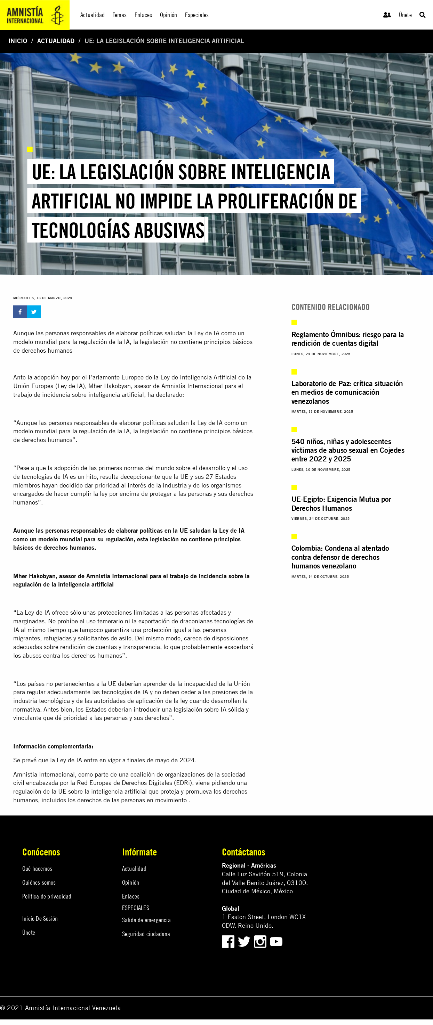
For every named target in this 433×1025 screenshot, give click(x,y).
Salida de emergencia (146, 920)
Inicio (17, 40)
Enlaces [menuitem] (143, 14)
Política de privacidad (46, 896)
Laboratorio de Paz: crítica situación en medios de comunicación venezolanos (347, 392)
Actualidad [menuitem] (92, 14)
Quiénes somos (39, 882)
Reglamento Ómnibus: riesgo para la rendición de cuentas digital (347, 338)
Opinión (130, 882)
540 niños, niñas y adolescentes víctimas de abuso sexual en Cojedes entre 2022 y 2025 (347, 450)
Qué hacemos (37, 868)
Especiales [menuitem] (197, 14)
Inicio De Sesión (40, 918)
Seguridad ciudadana (146, 933)
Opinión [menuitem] (168, 14)
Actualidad (55, 40)
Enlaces (130, 896)
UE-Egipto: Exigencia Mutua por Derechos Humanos (341, 503)
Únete (405, 14)
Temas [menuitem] (120, 14)
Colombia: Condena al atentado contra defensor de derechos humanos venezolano (340, 556)
